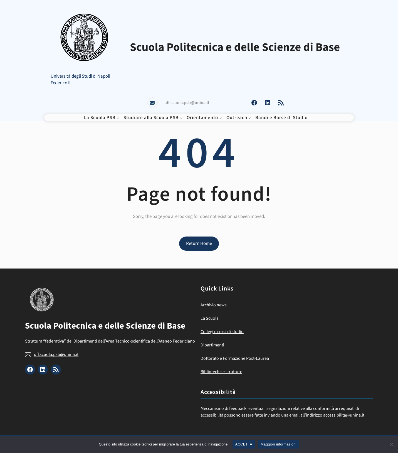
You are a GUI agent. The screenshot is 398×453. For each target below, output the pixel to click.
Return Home (199, 243)
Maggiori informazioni (278, 444)
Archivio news (214, 305)
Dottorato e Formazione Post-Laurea (235, 358)
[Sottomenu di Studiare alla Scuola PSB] (181, 117)
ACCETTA (243, 444)
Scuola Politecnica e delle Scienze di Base (235, 47)
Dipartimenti (212, 345)
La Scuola (210, 318)
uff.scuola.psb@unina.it (56, 354)
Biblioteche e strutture (221, 372)
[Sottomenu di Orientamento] (220, 117)
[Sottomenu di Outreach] (249, 117)
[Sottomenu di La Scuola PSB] (118, 117)
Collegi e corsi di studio (222, 332)
